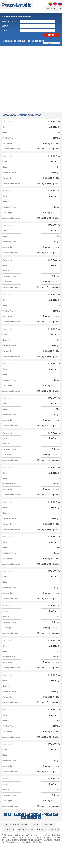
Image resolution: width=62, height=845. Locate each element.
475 (38, 814)
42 (58, 616)
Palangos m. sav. (51, 143)
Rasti (51, 35)
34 (58, 270)
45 (58, 720)
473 (27, 814)
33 (58, 236)
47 (58, 755)
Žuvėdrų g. (54, 127)
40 (58, 547)
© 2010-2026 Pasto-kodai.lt (14, 824)
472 (21, 814)
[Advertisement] (31, 79)
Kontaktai (54, 829)
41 (58, 582)
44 (58, 686)
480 (29, 817)
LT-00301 (52, 121)
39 (58, 478)
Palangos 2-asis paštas (48, 148)
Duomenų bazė (53, 8)
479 (23, 817)
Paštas (35, 824)
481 (34, 817)
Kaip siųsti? (47, 824)
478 (55, 814)
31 (58, 167)
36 (58, 340)
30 (58, 132)
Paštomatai (8, 829)
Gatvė (5, 26)
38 (58, 443)
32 (58, 201)
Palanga (56, 138)
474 (33, 814)
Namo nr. (6, 30)
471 (16, 814)
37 (58, 374)
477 (49, 814)
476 (44, 814)
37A (58, 409)
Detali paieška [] (51, 43)
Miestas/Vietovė (10, 21)
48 (58, 789)
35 (58, 305)
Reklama (41, 829)
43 (58, 651)
